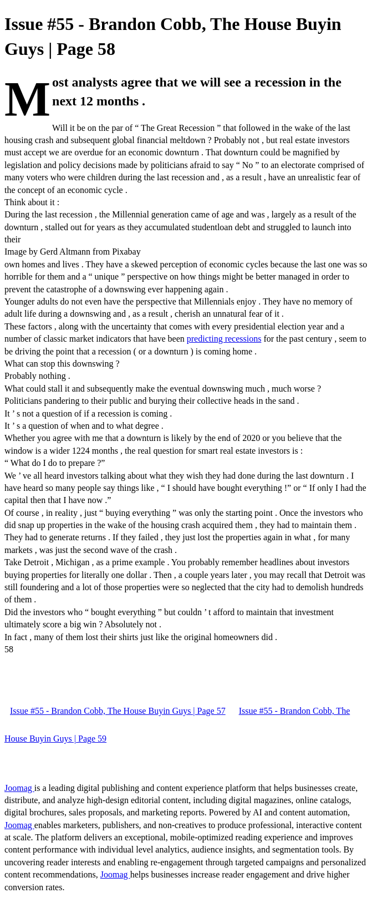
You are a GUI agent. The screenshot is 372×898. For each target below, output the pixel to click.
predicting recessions (224, 338)
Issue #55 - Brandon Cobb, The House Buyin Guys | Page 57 (118, 711)
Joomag (19, 788)
